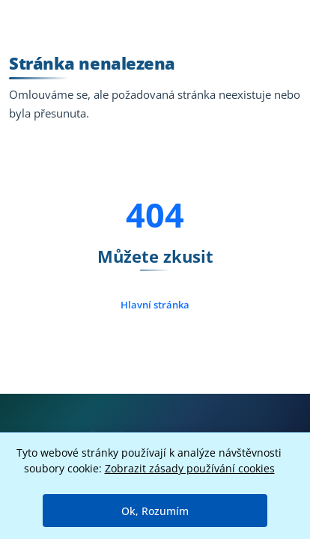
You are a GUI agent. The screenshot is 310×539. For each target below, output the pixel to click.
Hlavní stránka (155, 304)
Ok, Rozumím (155, 511)
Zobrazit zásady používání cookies (190, 468)
